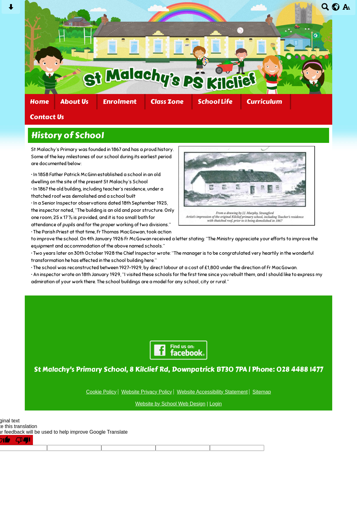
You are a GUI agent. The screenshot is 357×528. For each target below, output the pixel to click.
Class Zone (167, 102)
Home (39, 102)
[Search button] (325, 9)
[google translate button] (335, 7)
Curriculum (264, 102)
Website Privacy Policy (146, 392)
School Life (215, 102)
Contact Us (47, 117)
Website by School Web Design (170, 403)
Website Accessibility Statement (212, 392)
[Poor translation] (23, 440)
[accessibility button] (346, 9)
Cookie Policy (101, 392)
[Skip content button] (10, 9)
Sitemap (262, 392)
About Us (74, 102)
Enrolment (119, 102)
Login (216, 403)
